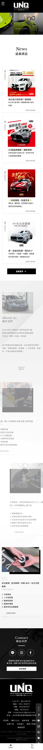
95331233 (24, 709)
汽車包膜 (3, 732)
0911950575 (24, 707)
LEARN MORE (8, 613)
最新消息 (25, 720)
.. (35, 738)
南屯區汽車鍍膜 (21, 734)
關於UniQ (15, 720)
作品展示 (20, 724)
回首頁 (6, 720)
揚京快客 (19, 738)
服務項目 (35, 720)
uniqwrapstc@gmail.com (24, 712)
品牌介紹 (10, 724)
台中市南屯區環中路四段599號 (24, 715)
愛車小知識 (31, 724)
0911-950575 (24, 704)
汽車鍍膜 (9, 732)
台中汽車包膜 (18, 732)
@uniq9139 (26, 701)
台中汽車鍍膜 (27, 732)
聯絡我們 (21, 727)
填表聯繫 (21, 669)
